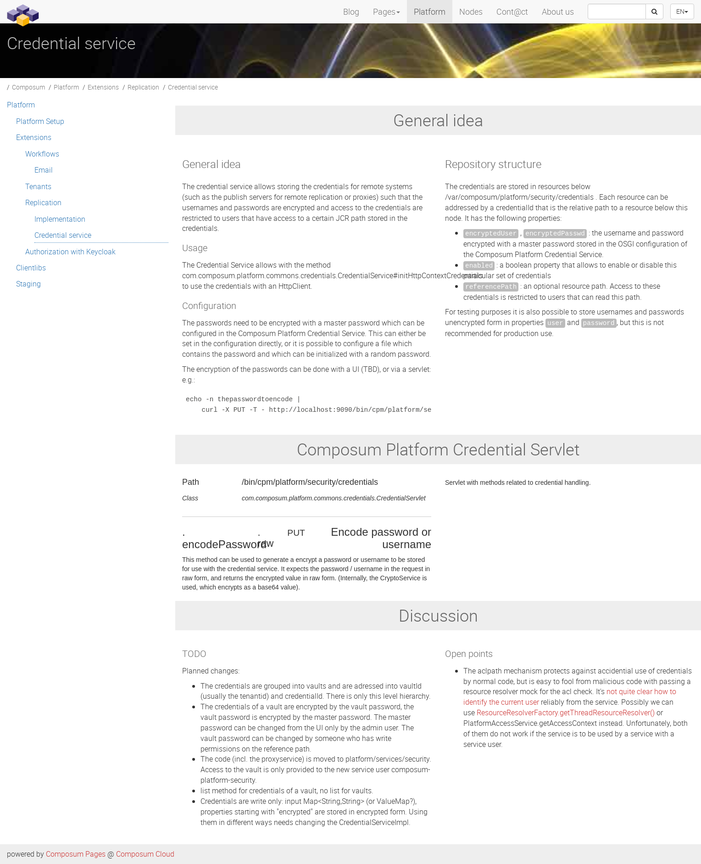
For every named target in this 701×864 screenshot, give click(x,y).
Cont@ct (512, 11)
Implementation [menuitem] (59, 219)
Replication (143, 87)
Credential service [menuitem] (62, 235)
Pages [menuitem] (386, 11)
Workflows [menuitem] (42, 154)
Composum (28, 87)
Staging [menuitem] (28, 284)
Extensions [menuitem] (33, 137)
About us (558, 11)
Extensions (103, 87)
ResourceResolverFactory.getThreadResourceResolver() (566, 712)
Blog (351, 11)
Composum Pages (76, 854)
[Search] (654, 11)
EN (682, 11)
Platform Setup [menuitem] (40, 121)
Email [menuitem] (43, 170)
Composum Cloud (145, 854)
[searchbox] (617, 11)
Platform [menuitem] (21, 105)
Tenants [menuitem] (38, 186)
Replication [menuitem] (43, 202)
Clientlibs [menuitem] (31, 268)
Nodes (471, 11)
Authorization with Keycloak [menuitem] (70, 252)
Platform (429, 11)
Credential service (193, 87)
